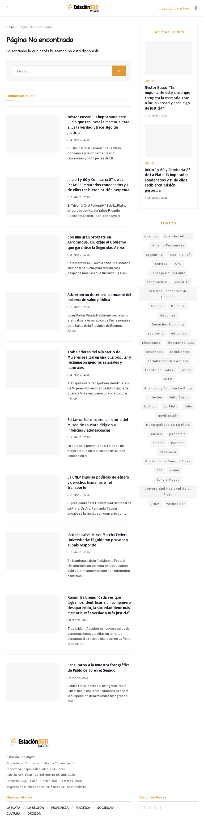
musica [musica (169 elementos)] (156, 434)
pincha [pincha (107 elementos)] (158, 443)
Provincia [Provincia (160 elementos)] (168, 452)
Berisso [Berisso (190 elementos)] (161, 263)
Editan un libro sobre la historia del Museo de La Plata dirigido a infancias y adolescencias (97, 425)
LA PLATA (13, 807)
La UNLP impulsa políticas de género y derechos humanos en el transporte (98, 482)
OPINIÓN (34, 813)
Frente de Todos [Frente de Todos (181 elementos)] (159, 370)
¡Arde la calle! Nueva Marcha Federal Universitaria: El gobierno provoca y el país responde (98, 540)
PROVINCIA (60, 807)
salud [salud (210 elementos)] (174, 470)
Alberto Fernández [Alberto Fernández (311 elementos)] (168, 245)
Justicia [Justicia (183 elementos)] (150, 406)
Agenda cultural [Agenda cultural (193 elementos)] (178, 236)
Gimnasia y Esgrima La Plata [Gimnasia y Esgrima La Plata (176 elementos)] (168, 388)
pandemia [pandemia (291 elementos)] (177, 434)
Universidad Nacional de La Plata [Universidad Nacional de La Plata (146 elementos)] (168, 491)
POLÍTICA (83, 807)
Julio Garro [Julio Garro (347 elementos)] (179, 397)
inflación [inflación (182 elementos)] (154, 397)
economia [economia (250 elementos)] (156, 333)
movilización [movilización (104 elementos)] (168, 415)
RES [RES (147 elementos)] (160, 470)
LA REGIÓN (35, 807)
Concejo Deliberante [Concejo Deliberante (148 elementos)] (168, 273)
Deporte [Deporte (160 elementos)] (178, 306)
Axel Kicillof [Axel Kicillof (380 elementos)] (180, 254)
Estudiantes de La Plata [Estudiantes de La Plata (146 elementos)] (168, 361)
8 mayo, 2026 (77, 620)
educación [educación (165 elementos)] (180, 333)
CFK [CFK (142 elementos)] (178, 263)
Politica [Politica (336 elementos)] (177, 443)
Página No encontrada (35, 26)
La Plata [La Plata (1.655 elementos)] (171, 406)
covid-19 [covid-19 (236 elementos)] (182, 282)
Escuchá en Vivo (174, 8)
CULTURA (13, 813)
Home (10, 26)
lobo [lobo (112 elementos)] (188, 406)
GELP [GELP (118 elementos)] (168, 379)
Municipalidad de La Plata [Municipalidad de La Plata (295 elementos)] (168, 424)
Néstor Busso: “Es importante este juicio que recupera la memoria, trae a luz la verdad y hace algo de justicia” (167, 98)
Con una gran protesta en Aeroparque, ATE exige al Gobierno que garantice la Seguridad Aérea (96, 242)
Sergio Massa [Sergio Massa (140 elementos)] (168, 479)
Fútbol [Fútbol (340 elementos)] (185, 370)
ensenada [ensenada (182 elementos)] (154, 351)
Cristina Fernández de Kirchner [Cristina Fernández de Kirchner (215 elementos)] (168, 294)
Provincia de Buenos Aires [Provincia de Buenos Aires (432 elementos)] (168, 461)
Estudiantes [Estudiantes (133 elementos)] (180, 351)
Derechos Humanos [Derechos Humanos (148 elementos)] (168, 324)
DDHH (149, 81)
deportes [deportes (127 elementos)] (168, 315)
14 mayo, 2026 (78, 437)
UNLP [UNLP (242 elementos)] (154, 503)
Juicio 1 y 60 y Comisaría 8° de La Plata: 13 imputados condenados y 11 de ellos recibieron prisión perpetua (98, 184)
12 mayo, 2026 (78, 552)
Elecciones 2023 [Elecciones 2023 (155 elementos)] (180, 342)
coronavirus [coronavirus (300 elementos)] (157, 282)
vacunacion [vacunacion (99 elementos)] (176, 503)
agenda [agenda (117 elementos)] (150, 236)
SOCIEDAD (105, 807)
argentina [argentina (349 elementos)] (154, 254)
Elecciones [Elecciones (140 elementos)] (151, 342)
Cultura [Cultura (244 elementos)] (157, 306)
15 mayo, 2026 (78, 139)
